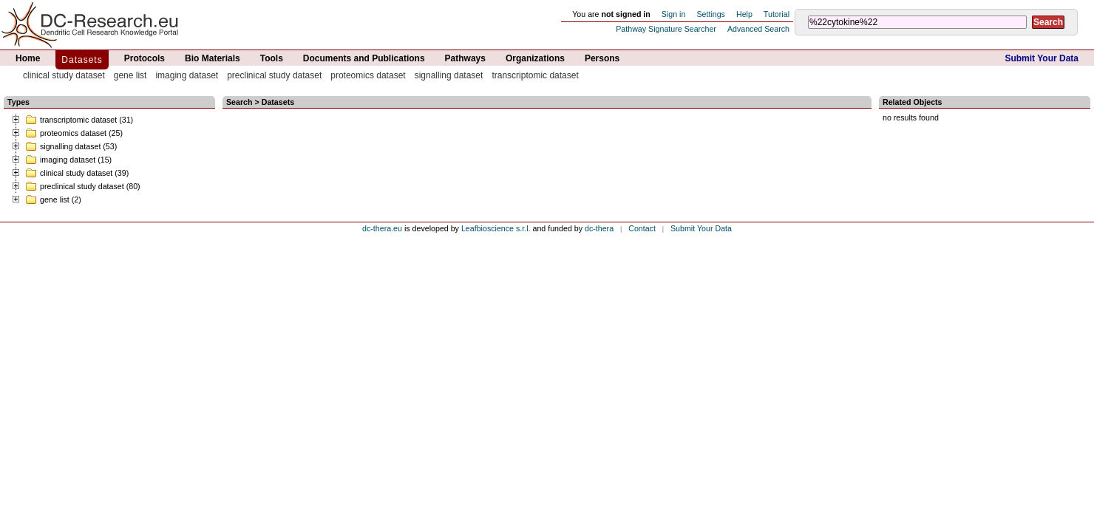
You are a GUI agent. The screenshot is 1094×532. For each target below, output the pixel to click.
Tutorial (776, 14)
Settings (710, 14)
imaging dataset (186, 75)
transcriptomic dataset (535, 75)
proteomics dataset (367, 75)
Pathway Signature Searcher (666, 28)
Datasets (81, 60)
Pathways (465, 58)
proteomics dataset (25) (74, 133)
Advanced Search (758, 28)
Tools (271, 58)
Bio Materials (212, 58)
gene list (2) (53, 199)
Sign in (674, 14)
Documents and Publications (364, 58)
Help (744, 14)
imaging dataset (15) (68, 160)
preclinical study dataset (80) (82, 186)
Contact (642, 228)
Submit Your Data (1041, 58)
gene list (130, 75)
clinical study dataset (64, 75)
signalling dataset (449, 75)
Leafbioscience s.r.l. (496, 228)
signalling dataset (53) (71, 146)
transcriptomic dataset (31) (79, 120)
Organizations (535, 58)
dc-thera (599, 228)
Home (28, 58)
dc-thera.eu (382, 228)
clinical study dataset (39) (77, 173)
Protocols (144, 58)
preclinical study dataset (274, 75)
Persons (602, 58)
